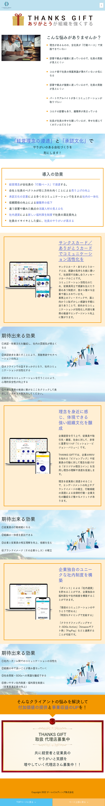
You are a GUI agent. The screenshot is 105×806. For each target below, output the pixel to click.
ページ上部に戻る (77, 802)
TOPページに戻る (24, 802)
